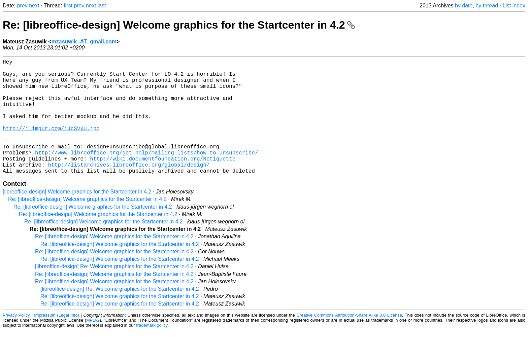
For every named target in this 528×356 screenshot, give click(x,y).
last (102, 5)
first (68, 5)
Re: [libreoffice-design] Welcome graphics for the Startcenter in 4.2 (179, 25)
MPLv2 (93, 345)
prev (22, 5)
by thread (486, 5)
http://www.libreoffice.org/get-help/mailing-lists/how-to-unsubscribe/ (146, 174)
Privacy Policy (16, 340)
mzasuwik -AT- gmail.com (84, 41)
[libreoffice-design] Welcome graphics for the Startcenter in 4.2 (77, 217)
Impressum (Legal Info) (56, 340)
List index (513, 5)
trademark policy (151, 350)
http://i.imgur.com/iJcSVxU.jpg (51, 144)
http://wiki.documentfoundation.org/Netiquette (162, 181)
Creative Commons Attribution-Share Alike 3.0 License (349, 340)
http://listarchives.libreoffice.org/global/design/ (128, 188)
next (34, 5)
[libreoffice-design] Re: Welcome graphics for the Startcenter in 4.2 (114, 292)
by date (463, 5)
